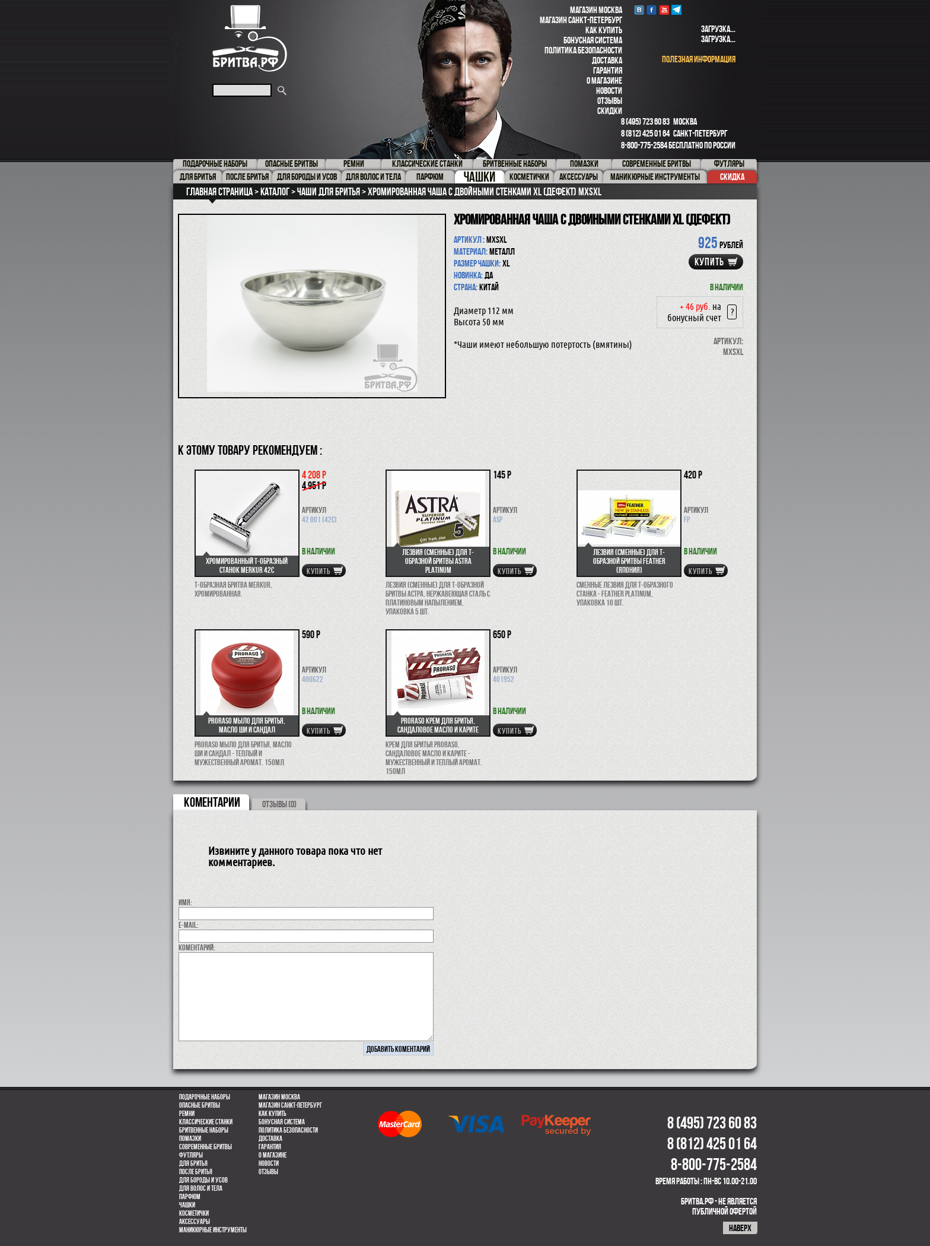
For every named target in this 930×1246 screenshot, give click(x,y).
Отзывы (609, 101)
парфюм (189, 1197)
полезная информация (698, 59)
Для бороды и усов (203, 1180)
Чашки (187, 1205)
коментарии (212, 802)
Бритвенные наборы (203, 1130)
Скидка (732, 177)
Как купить (603, 30)
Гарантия (607, 70)
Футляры (191, 1155)
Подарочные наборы (204, 1097)
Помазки (190, 1138)
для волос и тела (200, 1188)
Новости (609, 90)
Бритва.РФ (249, 38)
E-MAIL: (189, 925)
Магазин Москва (596, 10)
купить (709, 262)
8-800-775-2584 (644, 145)
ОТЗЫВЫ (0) (279, 804)
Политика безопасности (583, 50)
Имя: (185, 902)
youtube (664, 10)
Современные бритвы (205, 1147)
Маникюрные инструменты (213, 1230)
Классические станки (205, 1122)
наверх (740, 1228)
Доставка (607, 60)
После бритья (195, 1172)
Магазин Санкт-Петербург (581, 20)
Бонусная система (592, 40)
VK (639, 10)
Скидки (609, 111)
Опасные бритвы (199, 1105)
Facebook (651, 10)
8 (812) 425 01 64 (645, 133)
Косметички (194, 1213)
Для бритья (193, 1163)
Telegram (676, 10)
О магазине (604, 80)
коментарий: (197, 947)
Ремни (187, 1113)
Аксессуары (194, 1222)
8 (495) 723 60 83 (645, 121)
